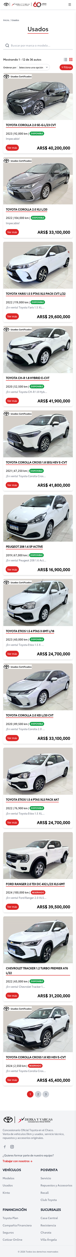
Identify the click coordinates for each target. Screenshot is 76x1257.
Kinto (6, 1192)
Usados (8, 1185)
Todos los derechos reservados (42, 1251)
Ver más (12, 147)
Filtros (66, 67)
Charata (46, 1232)
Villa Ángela (49, 1239)
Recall (45, 1192)
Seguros (8, 1232)
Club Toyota (49, 1199)
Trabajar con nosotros (18, 1161)
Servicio (46, 1178)
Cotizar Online (12, 1239)
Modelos (8, 1178)
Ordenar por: (10, 67)
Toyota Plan (10, 1218)
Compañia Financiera (17, 1225)
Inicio (6, 20)
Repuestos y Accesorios (56, 1185)
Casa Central (49, 1218)
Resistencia (48, 1225)
